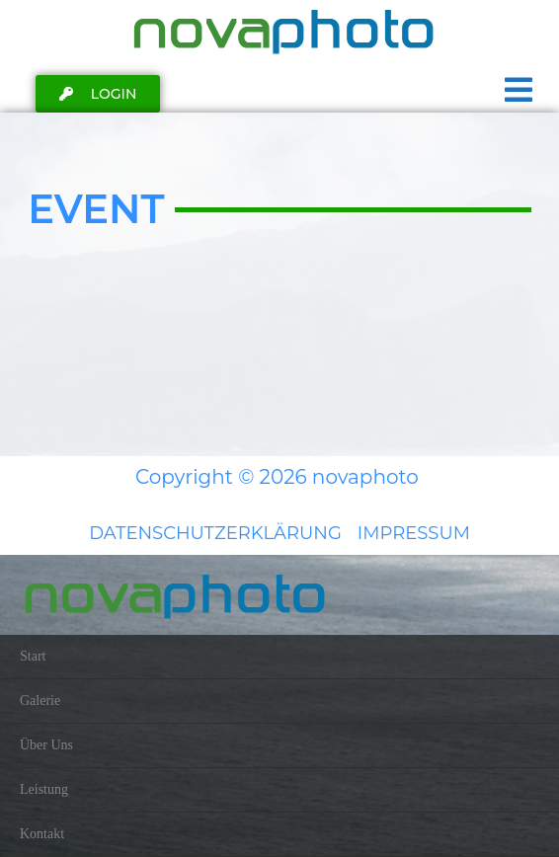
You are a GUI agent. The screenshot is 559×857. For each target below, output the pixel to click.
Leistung (44, 789)
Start (32, 656)
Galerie (40, 700)
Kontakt (42, 833)
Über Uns (46, 745)
